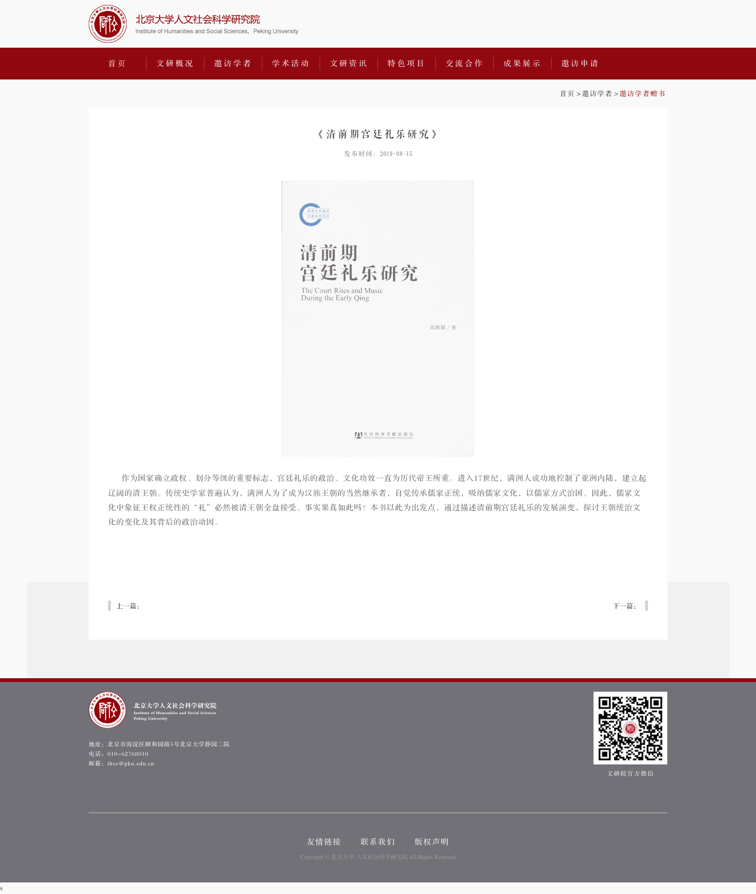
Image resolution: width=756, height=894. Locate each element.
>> (613, 94)
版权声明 (432, 842)
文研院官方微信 (630, 734)
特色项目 (407, 63)
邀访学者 (233, 63)
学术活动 (291, 63)
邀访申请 (580, 63)
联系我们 (378, 842)
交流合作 (465, 63)
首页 (117, 63)
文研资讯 (349, 63)
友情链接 (324, 842)
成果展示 (522, 63)
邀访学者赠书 (643, 94)
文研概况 (175, 63)
